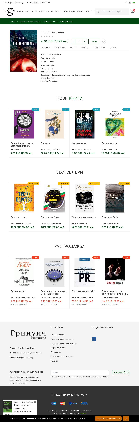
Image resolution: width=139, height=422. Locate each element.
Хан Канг (51, 78)
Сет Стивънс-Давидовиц (25, 297)
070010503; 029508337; (38, 2)
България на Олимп (51, 217)
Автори (58, 12)
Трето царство (18, 217)
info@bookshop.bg (13, 2)
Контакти (91, 12)
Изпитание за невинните (83, 217)
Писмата (45, 143)
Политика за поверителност (63, 343)
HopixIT (83, 413)
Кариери (54, 361)
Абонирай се (121, 372)
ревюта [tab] (85, 48)
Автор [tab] (73, 48)
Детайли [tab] (45, 48)
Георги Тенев (112, 149)
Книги (20, 12)
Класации (69, 12)
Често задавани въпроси (62, 356)
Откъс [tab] (113, 48)
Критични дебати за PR (83, 291)
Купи (94, 42)
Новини (80, 12)
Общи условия (57, 335)
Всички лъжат (18, 291)
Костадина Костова (23, 223)
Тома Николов (112, 223)
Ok (126, 418)
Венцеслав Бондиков (85, 297)
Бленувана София (110, 217)
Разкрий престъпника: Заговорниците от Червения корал (22, 144)
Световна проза (82, 75)
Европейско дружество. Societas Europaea (53, 292)
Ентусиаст (53, 81)
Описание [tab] (60, 48)
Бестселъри (31, 12)
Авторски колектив (53, 223)
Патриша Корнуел (83, 149)
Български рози (109, 143)
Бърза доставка (58, 348)
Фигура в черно (79, 143)
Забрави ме (56, 352)
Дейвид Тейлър (113, 297)
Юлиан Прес (21, 149)
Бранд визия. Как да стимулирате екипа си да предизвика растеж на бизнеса (114, 292)
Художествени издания (63, 75)
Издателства (46, 12)
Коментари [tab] (99, 48)
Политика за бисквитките (62, 339)
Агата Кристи (82, 223)
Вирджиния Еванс (53, 149)
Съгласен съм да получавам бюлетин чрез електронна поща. (79, 376)
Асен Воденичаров (53, 297)
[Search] (115, 11)
